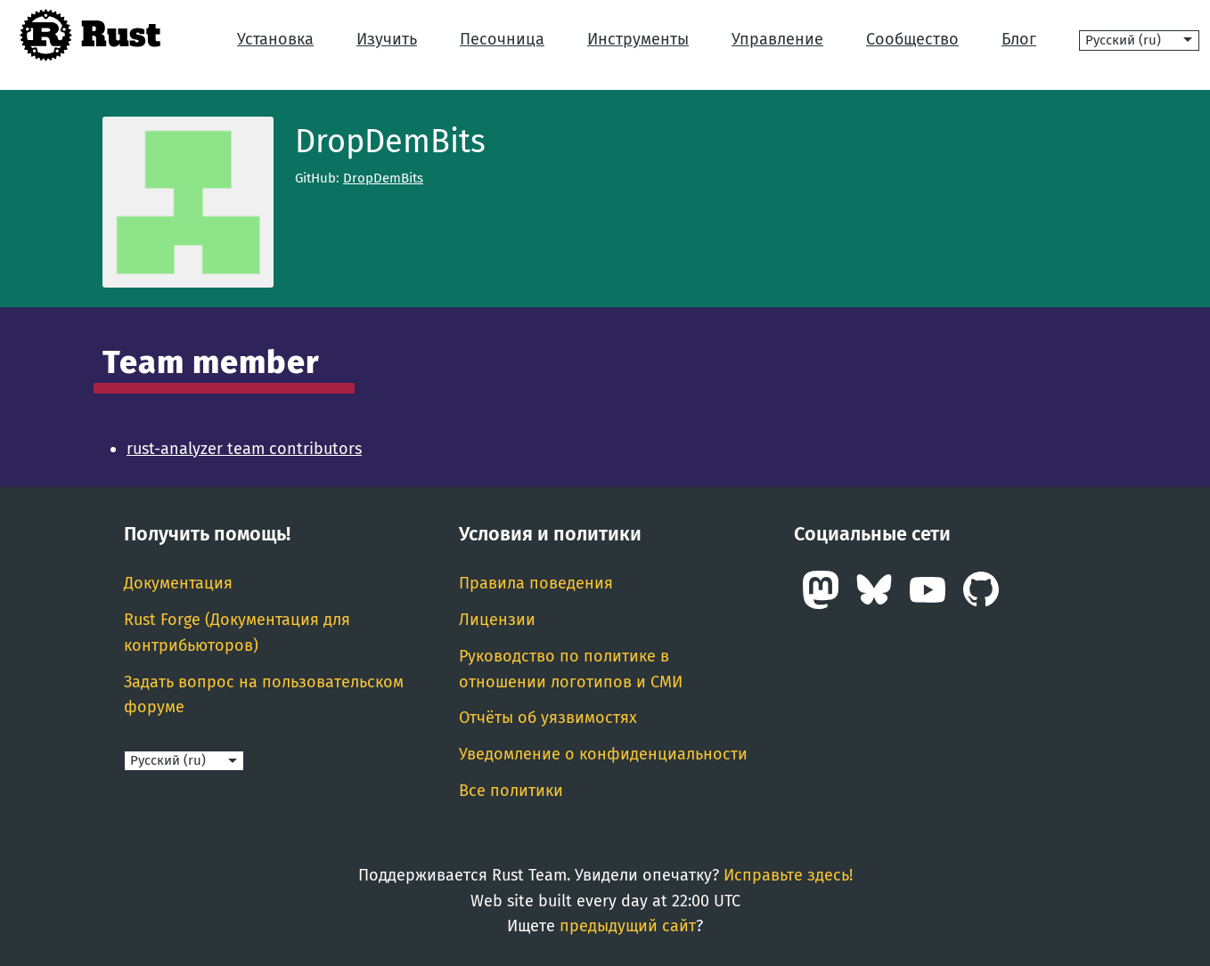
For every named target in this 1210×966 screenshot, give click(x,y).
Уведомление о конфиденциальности (603, 754)
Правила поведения (536, 583)
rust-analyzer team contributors (244, 449)
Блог (1019, 39)
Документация (178, 583)
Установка (275, 39)
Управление (777, 39)
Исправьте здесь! (788, 875)
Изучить (386, 39)
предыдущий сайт (628, 926)
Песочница (502, 39)
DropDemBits (383, 178)
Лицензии (497, 619)
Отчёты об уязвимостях (548, 717)
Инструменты (638, 39)
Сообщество (912, 39)
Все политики (511, 790)
